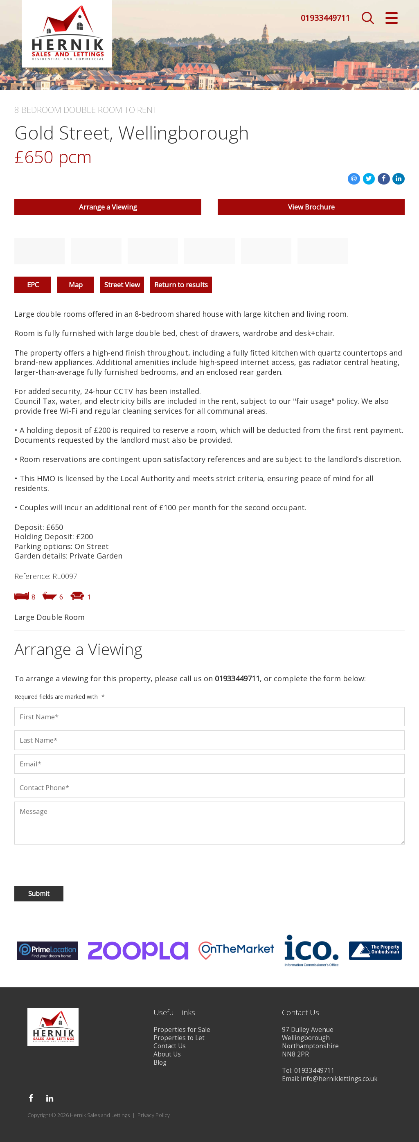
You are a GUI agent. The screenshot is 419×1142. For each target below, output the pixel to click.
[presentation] (67, 863)
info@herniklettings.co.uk (339, 1078)
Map (76, 284)
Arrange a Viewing (108, 207)
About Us (167, 1054)
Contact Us (169, 1046)
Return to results (181, 284)
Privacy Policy (153, 1115)
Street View (122, 284)
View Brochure (311, 207)
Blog (160, 1062)
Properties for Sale (181, 1029)
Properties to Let (179, 1038)
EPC (33, 284)
